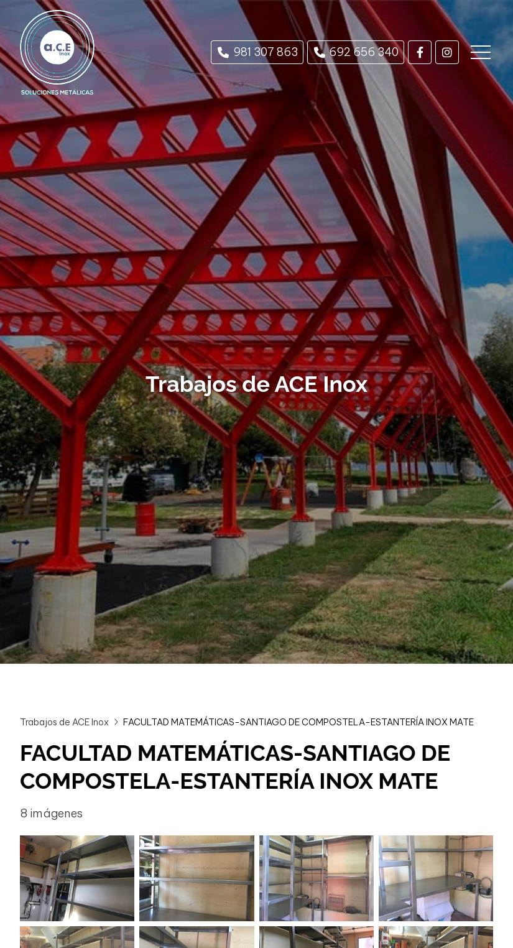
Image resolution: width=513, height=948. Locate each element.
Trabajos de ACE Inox (64, 722)
